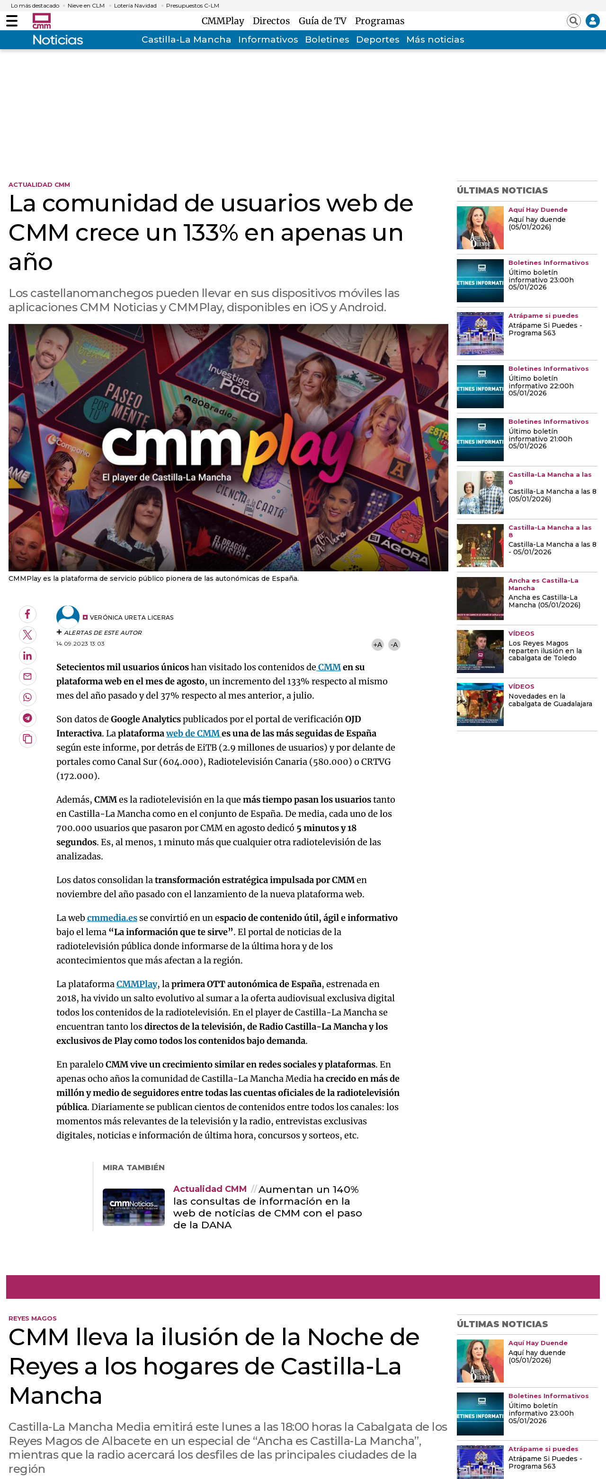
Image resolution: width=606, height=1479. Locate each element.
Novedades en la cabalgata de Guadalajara (550, 700)
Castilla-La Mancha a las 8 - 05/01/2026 (552, 548)
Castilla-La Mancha (187, 39)
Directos (274, 20)
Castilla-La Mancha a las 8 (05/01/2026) (552, 495)
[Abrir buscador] (574, 21)
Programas (380, 20)
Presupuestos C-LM (192, 5)
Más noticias (435, 39)
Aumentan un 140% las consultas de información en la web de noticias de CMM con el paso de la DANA (267, 1207)
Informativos (268, 39)
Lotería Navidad (135, 5)
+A (377, 644)
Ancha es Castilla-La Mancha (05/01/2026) (544, 601)
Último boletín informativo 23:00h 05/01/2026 (541, 280)
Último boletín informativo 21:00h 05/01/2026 (540, 439)
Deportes (378, 39)
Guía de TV (325, 20)
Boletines (327, 39)
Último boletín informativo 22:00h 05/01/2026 (541, 386)
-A (394, 644)
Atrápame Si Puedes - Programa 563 (545, 329)
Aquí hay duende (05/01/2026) (537, 223)
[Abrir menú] (12, 20)
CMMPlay (225, 20)
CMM (328, 667)
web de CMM (194, 733)
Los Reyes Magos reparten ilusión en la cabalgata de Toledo (545, 651)
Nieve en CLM (86, 5)
